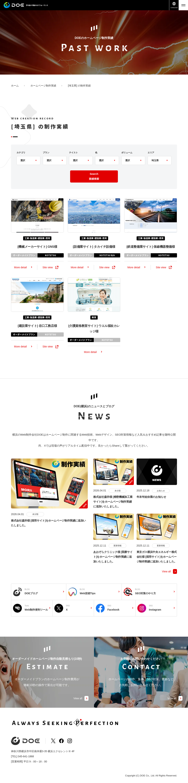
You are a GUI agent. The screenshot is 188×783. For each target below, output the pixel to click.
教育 (94, 325)
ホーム (15, 85)
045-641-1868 (26, 756)
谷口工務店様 (37, 333)
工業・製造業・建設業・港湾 (37, 245)
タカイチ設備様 (94, 254)
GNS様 (37, 254)
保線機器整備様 (150, 254)
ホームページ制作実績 (43, 85)
